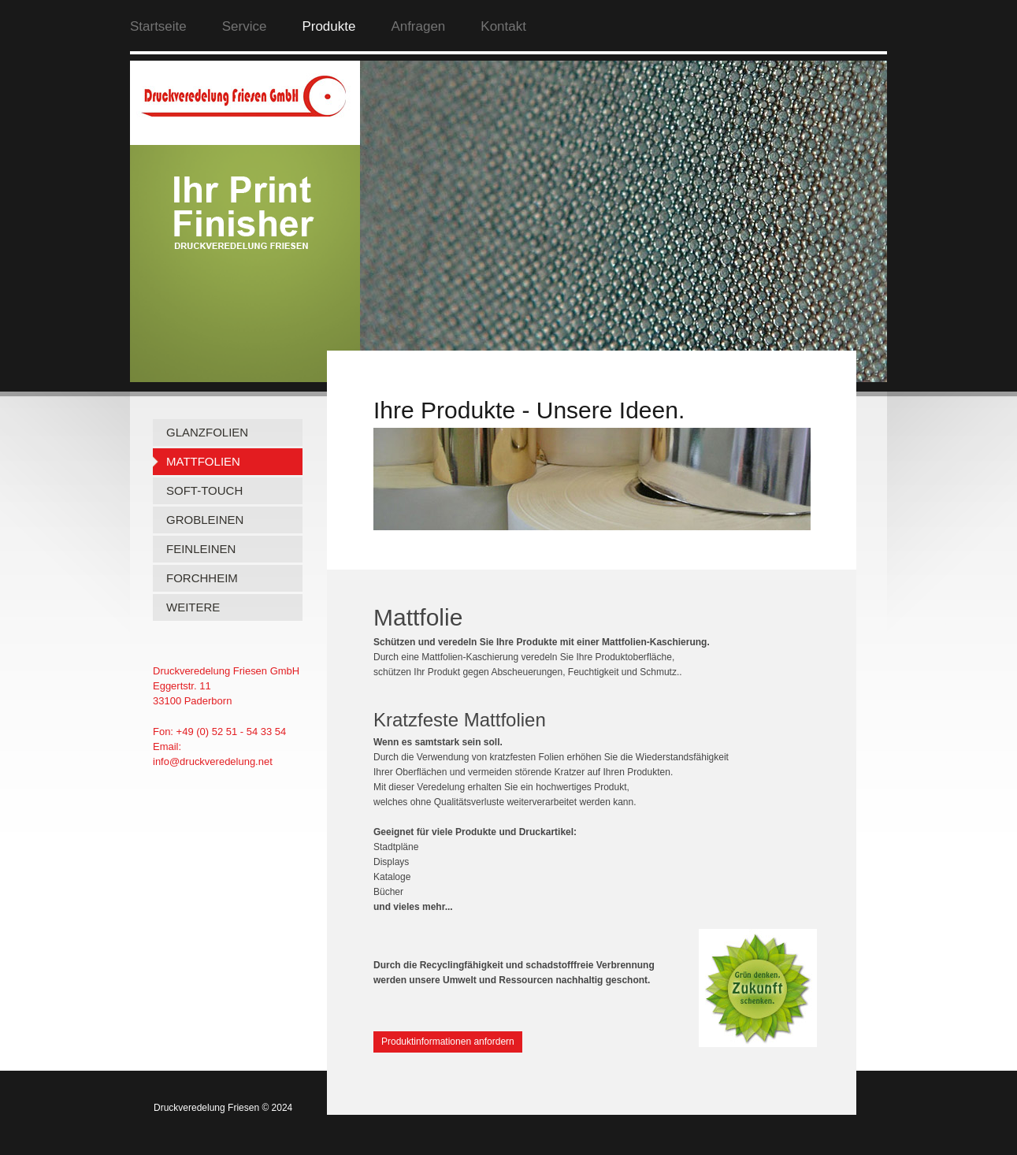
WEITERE (193, 607)
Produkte (328, 26)
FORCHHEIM (202, 578)
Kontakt (503, 26)
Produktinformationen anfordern (447, 1041)
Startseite (158, 26)
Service (244, 26)
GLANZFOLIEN (207, 432)
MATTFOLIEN (203, 461)
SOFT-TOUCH (204, 490)
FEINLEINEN (201, 548)
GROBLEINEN (204, 519)
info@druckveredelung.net (213, 761)
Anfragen (418, 26)
